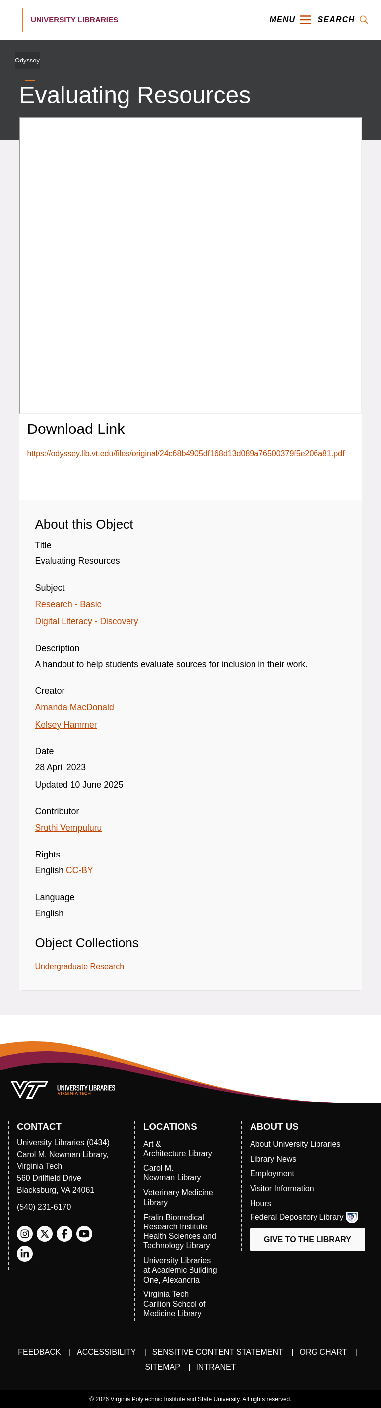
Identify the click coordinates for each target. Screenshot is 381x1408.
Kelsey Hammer (66, 725)
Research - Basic (68, 604)
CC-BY (79, 870)
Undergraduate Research (79, 966)
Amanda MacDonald (74, 707)
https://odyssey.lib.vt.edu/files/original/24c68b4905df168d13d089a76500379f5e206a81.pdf (185, 453)
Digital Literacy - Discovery (86, 621)
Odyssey (27, 60)
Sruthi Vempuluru (68, 828)
